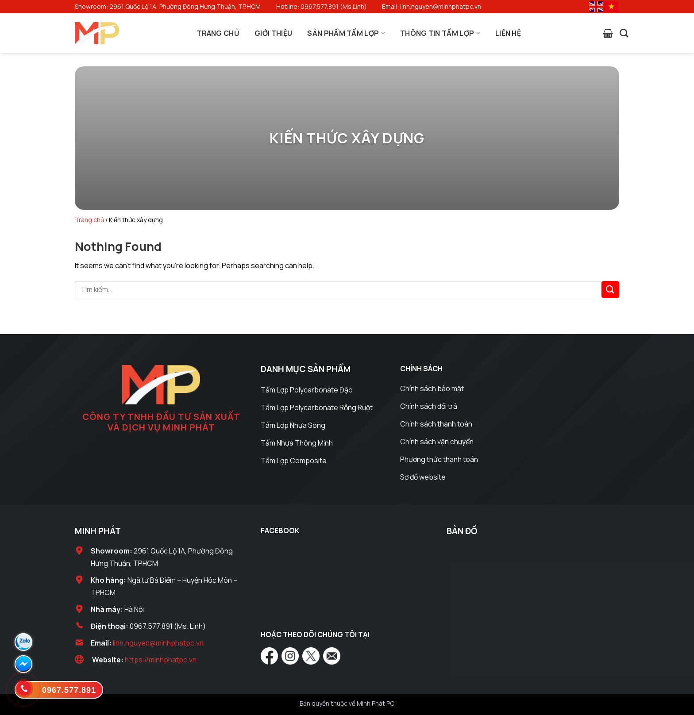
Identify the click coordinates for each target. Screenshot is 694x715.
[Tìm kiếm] (624, 32)
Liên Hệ (508, 33)
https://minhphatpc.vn (161, 660)
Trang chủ (89, 219)
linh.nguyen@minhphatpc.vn (158, 643)
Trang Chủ (218, 33)
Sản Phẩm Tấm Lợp (346, 33)
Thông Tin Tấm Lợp (440, 33)
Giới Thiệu (273, 33)
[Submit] (610, 289)
